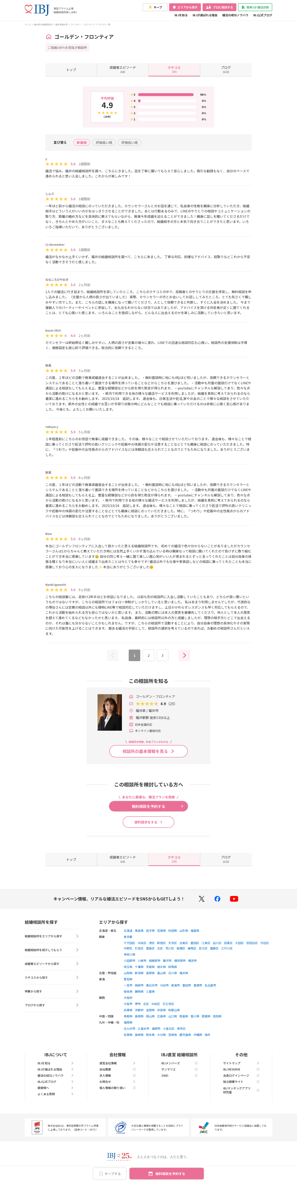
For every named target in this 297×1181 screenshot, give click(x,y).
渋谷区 (264, 942)
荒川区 (169, 948)
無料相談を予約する (170, 1173)
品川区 (217, 942)
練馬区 (192, 948)
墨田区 (195, 942)
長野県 (150, 972)
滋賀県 (150, 1010)
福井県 (183, 972)
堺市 (138, 1003)
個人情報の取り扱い (117, 1087)
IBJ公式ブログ (262, 15)
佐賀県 (128, 1034)
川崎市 (142, 960)
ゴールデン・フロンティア (83, 24)
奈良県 (161, 1010)
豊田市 (186, 985)
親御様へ (56, 1087)
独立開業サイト (241, 1081)
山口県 (172, 1016)
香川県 (195, 1016)
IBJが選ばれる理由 (205, 15)
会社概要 (117, 1069)
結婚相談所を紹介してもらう (52, 950)
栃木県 (161, 966)
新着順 (82, 142)
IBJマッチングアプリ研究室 (241, 1090)
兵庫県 (128, 1010)
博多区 (181, 1028)
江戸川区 (227, 948)
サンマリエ (179, 1069)
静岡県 (139, 991)
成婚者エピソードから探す (52, 964)
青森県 (139, 930)
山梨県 (128, 972)
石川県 (172, 972)
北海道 (128, 930)
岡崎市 (139, 985)
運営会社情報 (117, 1063)
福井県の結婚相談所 (43, 24)
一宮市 (128, 985)
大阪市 (128, 1003)
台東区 (183, 942)
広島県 (161, 1016)
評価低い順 (129, 142)
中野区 (128, 948)
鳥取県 (128, 1016)
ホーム (28, 24)
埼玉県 (128, 966)
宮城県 (161, 930)
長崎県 (139, 1034)
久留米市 (143, 1028)
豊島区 (150, 948)
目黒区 (228, 942)
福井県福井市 (61, 24)
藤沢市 (167, 960)
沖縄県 (197, 1034)
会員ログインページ (241, 1075)
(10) (123, 69)
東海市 (175, 985)
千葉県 (139, 966)
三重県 (150, 991)
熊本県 (150, 1034)
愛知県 (128, 979)
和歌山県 (174, 1010)
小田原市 (129, 960)
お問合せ (117, 1081)
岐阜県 (128, 991)
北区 (160, 948)
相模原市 (154, 960)
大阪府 (128, 997)
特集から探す (52, 991)
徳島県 (183, 1016)
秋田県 (172, 930)
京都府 (139, 1010)
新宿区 (161, 942)
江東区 (206, 942)
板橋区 (181, 948)
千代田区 (129, 942)
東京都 (128, 936)
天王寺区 (168, 1003)
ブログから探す (52, 1005)
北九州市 (129, 1028)
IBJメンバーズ (179, 1063)
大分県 (161, 1034)
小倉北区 (168, 1028)
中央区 (142, 942)
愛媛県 (206, 1016)
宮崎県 (172, 1034)
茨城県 (150, 966)
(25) (174, 69)
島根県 (139, 1016)
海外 (207, 1034)
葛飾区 (214, 948)
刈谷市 (164, 985)
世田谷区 (252, 942)
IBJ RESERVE (241, 1069)
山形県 (183, 930)
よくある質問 (56, 1093)
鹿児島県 (185, 1034)
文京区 (172, 942)
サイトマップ (241, 1063)
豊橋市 (197, 985)
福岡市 (156, 1028)
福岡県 (128, 1022)
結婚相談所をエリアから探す (52, 936)
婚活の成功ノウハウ (235, 15)
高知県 (217, 1016)
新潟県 (139, 972)
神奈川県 (129, 954)
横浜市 (192, 960)
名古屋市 (210, 985)
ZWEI (179, 1075)
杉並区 (139, 948)
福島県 (195, 930)
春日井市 (152, 985)
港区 (152, 942)
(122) (226, 69)
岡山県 (150, 1016)
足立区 (203, 948)
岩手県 (150, 930)
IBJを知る (181, 15)
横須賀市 (180, 960)
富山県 (161, 972)
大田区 (239, 942)
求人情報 (117, 1075)
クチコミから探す (52, 977)
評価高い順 (104, 142)
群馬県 (172, 966)
